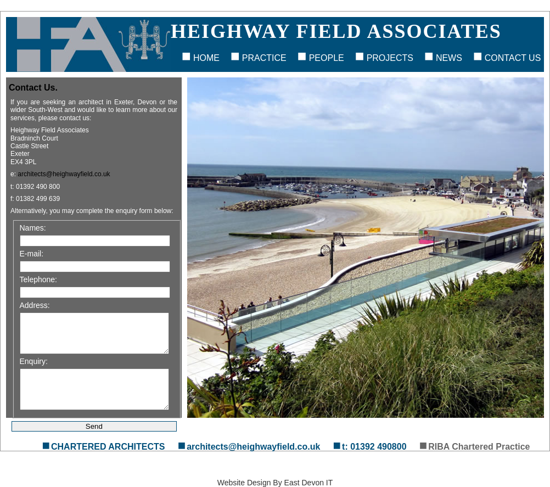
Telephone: (39, 279)
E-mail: (32, 253)
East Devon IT (308, 482)
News (449, 58)
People (326, 58)
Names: (33, 227)
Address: (35, 305)
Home (206, 58)
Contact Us (513, 58)
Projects (390, 58)
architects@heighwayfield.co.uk (64, 174)
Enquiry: (34, 361)
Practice (264, 58)
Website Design (244, 482)
